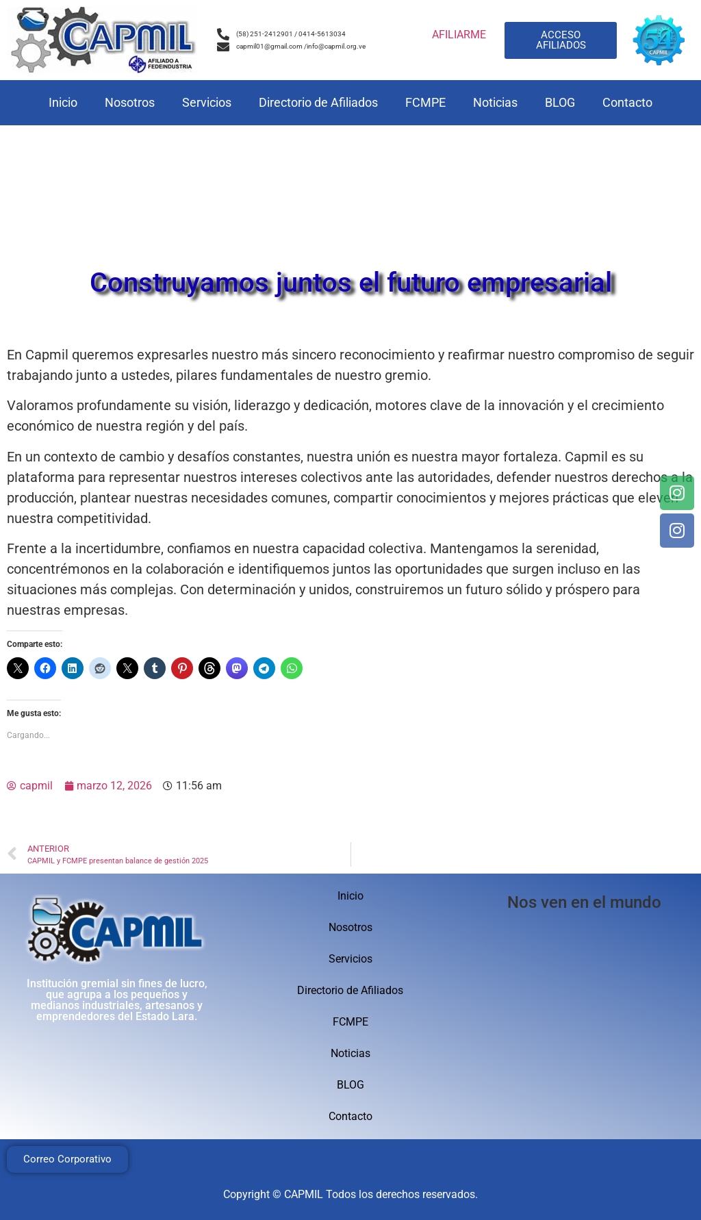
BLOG (560, 102)
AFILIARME (459, 34)
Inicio (63, 102)
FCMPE (425, 102)
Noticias (495, 102)
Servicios (206, 102)
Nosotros (130, 102)
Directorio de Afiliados (318, 102)
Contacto (627, 102)
